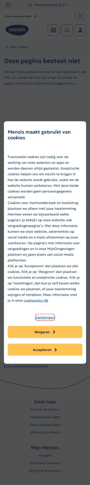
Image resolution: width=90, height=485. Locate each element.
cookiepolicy (36, 300)
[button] (45, 317)
